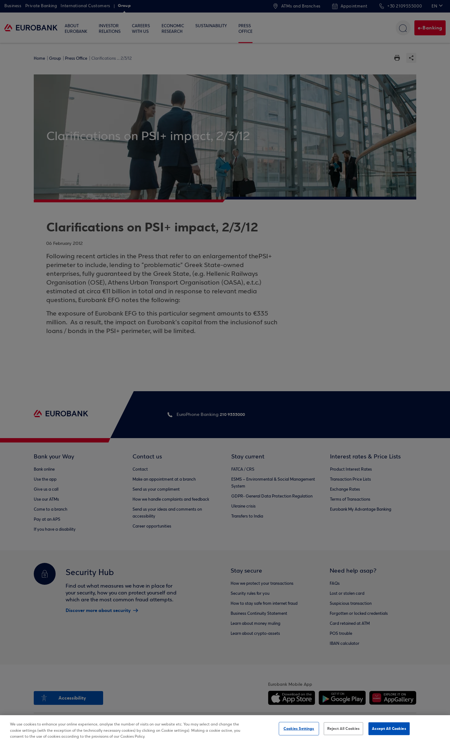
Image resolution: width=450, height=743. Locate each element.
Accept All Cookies (389, 728)
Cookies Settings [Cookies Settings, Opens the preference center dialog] (298, 728)
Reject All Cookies (343, 728)
